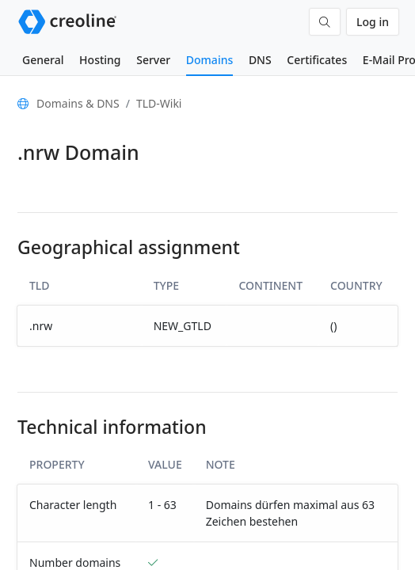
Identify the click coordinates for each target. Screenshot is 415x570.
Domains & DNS (78, 103)
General (42, 59)
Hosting (99, 59)
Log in (372, 21)
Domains (209, 59)
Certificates (317, 59)
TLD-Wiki (159, 103)
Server (153, 59)
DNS (260, 59)
